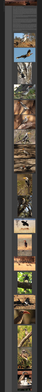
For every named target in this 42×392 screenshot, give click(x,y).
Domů (13, 6)
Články (14, 6)
